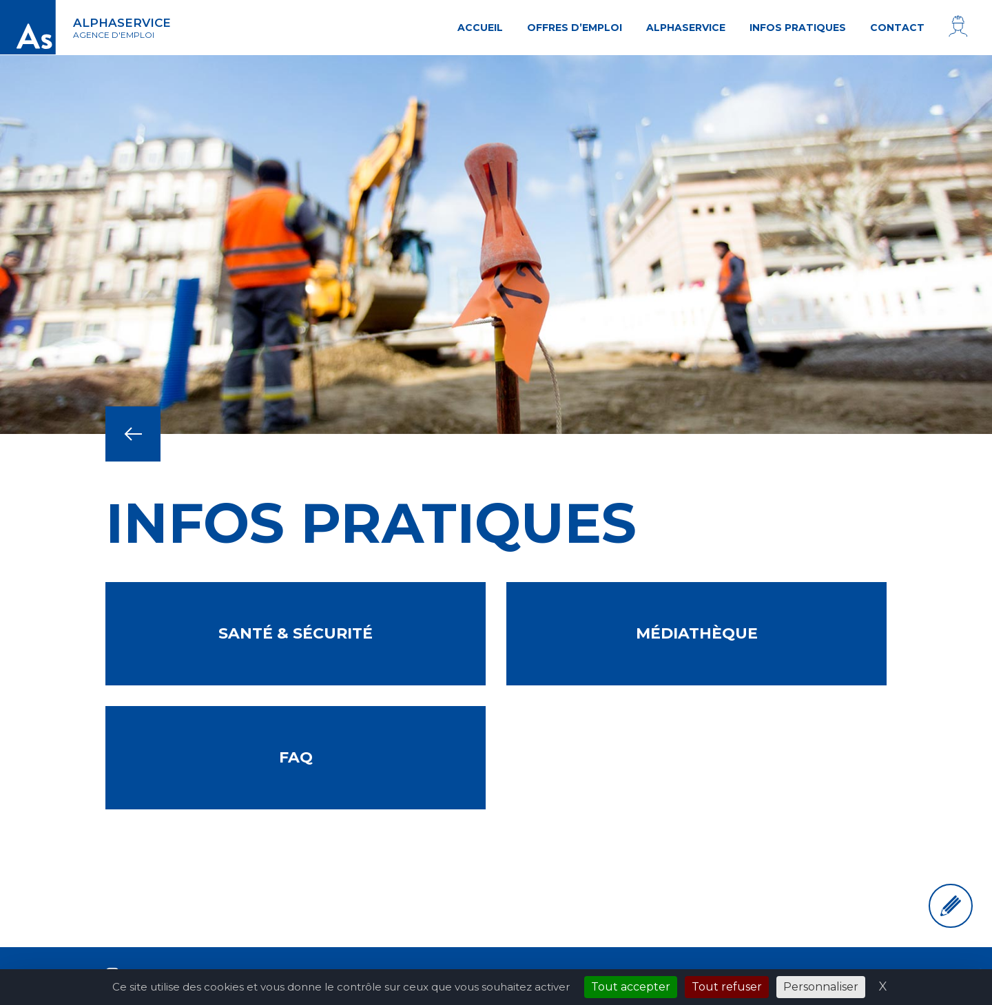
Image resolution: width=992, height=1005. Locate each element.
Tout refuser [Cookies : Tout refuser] (727, 986)
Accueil (480, 27)
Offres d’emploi (574, 27)
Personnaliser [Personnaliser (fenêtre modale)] (820, 986)
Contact (897, 27)
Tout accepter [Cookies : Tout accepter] (630, 986)
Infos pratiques (798, 27)
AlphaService (685, 27)
